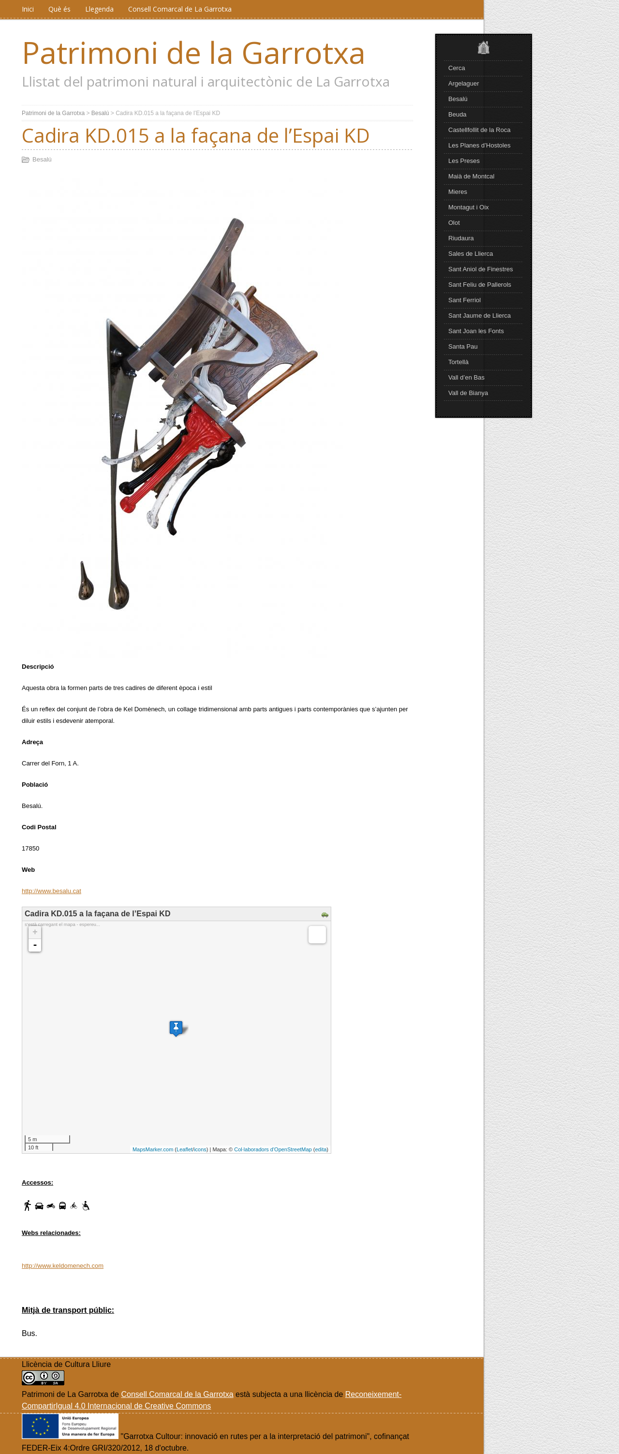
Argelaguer (463, 83)
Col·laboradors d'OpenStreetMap (272, 1149)
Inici (28, 9)
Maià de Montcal (471, 176)
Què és (59, 9)
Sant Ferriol (464, 300)
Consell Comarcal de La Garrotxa (180, 9)
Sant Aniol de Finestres (480, 269)
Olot (454, 222)
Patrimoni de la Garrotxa (194, 52)
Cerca (456, 68)
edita (320, 1149)
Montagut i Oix (468, 207)
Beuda (457, 114)
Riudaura (461, 238)
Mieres (457, 191)
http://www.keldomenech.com (62, 1265)
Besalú (458, 99)
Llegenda (99, 9)
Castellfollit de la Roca (479, 129)
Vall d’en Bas (466, 377)
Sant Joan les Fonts (476, 331)
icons (200, 1149)
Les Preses (464, 160)
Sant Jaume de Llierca (479, 315)
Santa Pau (463, 346)
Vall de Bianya (468, 393)
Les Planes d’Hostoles (479, 145)
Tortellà (458, 362)
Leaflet (184, 1149)
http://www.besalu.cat (51, 891)
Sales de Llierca (470, 253)
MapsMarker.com (153, 1149)
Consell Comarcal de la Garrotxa (177, 1394)
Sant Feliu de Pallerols (479, 284)
